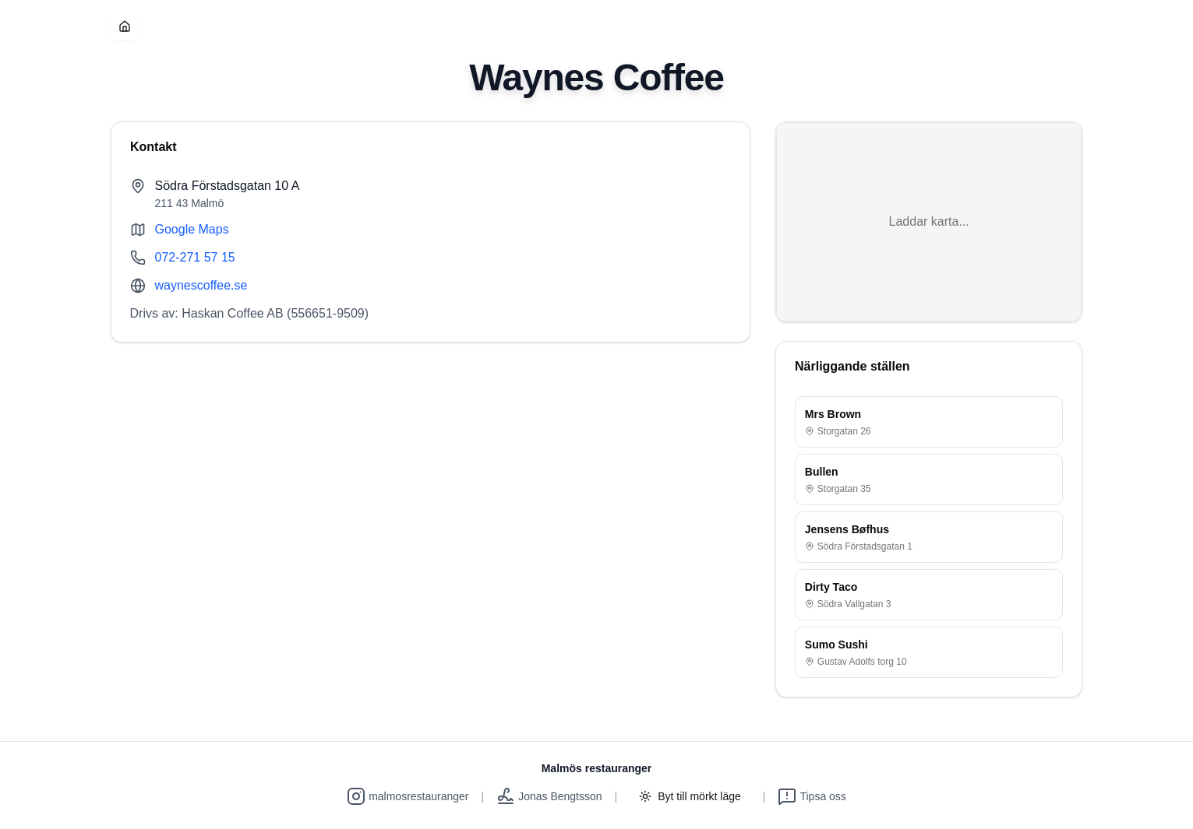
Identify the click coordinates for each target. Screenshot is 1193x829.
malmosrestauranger (407, 796)
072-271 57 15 (195, 257)
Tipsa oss (811, 796)
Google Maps (192, 229)
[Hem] (125, 26)
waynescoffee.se (201, 285)
